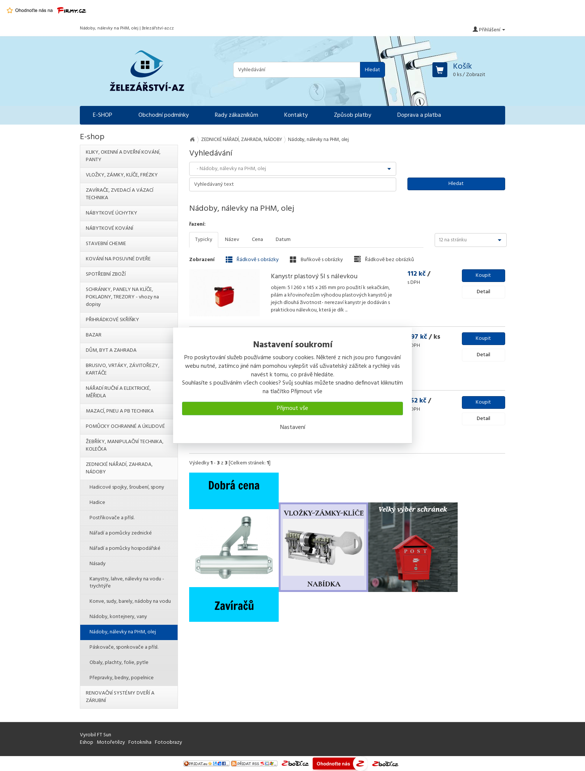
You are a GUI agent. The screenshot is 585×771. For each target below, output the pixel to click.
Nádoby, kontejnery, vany (118, 616)
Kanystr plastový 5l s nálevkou (314, 276)
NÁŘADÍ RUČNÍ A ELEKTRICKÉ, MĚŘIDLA (118, 392)
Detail (483, 292)
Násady (98, 564)
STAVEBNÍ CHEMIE (106, 243)
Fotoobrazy (168, 742)
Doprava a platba (419, 115)
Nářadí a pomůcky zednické (121, 533)
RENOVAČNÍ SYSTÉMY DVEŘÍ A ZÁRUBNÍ (120, 697)
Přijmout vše (292, 408)
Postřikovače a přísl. (112, 518)
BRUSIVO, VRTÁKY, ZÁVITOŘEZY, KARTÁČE (122, 369)
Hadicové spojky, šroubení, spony (127, 487)
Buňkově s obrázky (316, 260)
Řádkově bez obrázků (384, 260)
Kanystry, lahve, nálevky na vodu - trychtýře (127, 583)
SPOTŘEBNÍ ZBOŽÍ (106, 274)
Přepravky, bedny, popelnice (122, 678)
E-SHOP (102, 115)
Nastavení (292, 427)
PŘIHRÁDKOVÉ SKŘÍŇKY (112, 320)
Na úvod (192, 139)
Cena (257, 239)
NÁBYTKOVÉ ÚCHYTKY (111, 213)
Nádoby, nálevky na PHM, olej (123, 632)
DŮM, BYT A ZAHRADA (111, 350)
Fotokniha (139, 742)
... (345, 310)
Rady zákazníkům (236, 115)
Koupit (483, 275)
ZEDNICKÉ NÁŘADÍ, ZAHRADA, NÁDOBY (241, 140)
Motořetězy (111, 742)
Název (232, 239)
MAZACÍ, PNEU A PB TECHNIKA (120, 411)
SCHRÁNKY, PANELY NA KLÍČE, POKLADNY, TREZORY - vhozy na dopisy (122, 297)
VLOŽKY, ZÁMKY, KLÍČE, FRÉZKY (122, 175)
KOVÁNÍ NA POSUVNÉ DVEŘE (118, 259)
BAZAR (93, 335)
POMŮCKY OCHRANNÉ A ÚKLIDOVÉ (125, 426)
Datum (283, 239)
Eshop (86, 742)
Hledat (372, 70)
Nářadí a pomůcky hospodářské (125, 548)
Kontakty (296, 115)
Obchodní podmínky (163, 115)
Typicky (203, 239)
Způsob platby (352, 115)
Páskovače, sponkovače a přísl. (124, 647)
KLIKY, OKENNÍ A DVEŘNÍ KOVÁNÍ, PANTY (123, 156)
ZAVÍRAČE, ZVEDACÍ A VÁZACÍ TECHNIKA (119, 194)
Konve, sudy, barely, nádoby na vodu (130, 601)
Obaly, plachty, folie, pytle (119, 662)
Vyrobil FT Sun (95, 735)
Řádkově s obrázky (252, 260)
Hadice (97, 502)
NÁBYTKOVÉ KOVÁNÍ (109, 228)
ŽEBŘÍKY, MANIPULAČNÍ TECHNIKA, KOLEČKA (124, 446)
